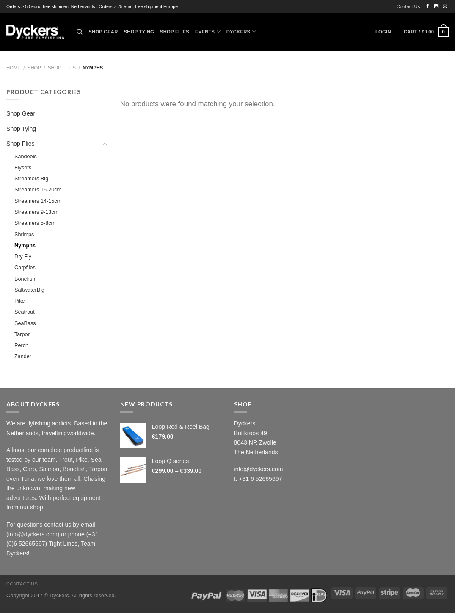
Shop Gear (103, 31)
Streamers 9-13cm (36, 212)
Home (13, 67)
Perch (21, 345)
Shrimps (24, 234)
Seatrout (24, 312)
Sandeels (25, 157)
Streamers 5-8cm (34, 223)
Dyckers (241, 32)
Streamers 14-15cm (37, 201)
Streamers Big (31, 179)
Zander (22, 356)
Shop (34, 67)
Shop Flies (174, 31)
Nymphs (25, 246)
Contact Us (408, 6)
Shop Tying (139, 31)
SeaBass (25, 323)
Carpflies (25, 268)
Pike (19, 301)
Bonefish (24, 279)
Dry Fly (22, 257)
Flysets (22, 168)
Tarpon (22, 334)
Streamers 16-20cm (37, 190)
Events (208, 32)
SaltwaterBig (29, 290)
